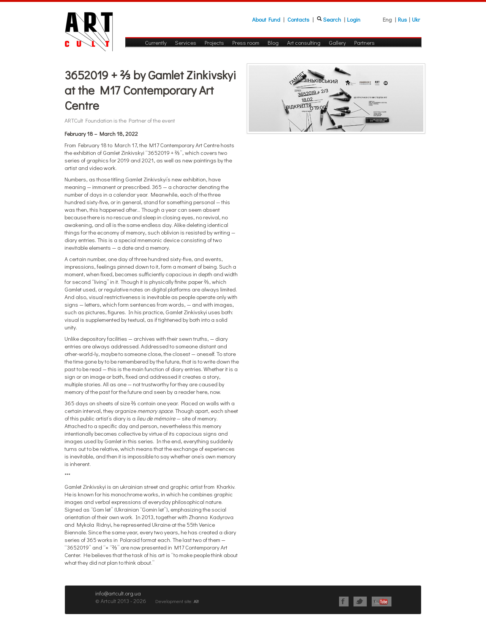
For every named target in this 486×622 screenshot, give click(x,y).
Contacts (298, 19)
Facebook (343, 601)
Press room (245, 42)
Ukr (416, 19)
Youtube (381, 601)
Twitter (360, 601)
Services (185, 42)
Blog (273, 42)
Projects (214, 42)
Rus (402, 19)
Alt (196, 601)
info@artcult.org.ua (118, 593)
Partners (364, 42)
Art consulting (303, 42)
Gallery (337, 42)
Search (332, 19)
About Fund (266, 19)
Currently (156, 42)
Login (353, 19)
